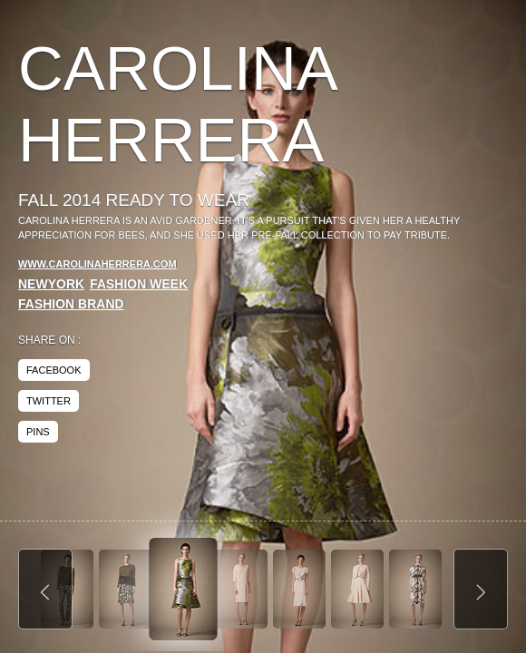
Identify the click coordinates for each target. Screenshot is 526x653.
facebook (54, 370)
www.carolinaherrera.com (97, 263)
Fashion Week (139, 284)
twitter (48, 400)
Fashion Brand (71, 304)
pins (38, 431)
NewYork (51, 284)
